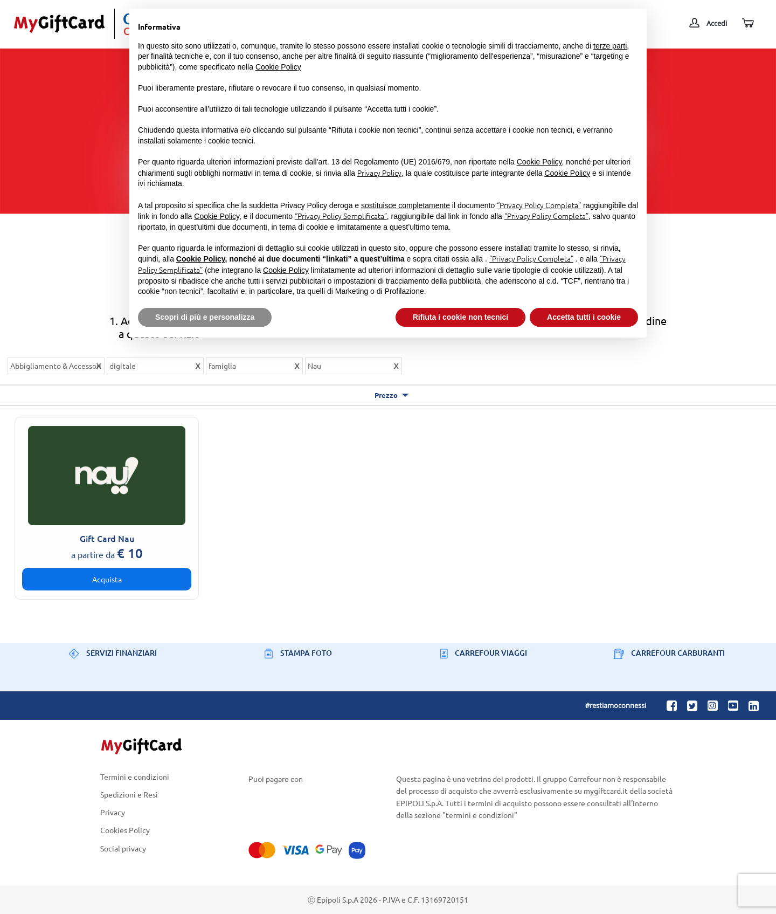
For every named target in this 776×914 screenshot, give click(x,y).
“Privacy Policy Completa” (539, 205)
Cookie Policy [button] (278, 67)
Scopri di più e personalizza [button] (204, 317)
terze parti (610, 46)
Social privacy (123, 848)
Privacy (112, 812)
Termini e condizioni (134, 777)
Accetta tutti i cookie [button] (584, 317)
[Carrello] (747, 23)
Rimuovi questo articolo (98, 367)
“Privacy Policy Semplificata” (341, 215)
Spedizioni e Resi (129, 794)
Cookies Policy (125, 830)
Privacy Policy (379, 172)
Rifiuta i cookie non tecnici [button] (460, 317)
